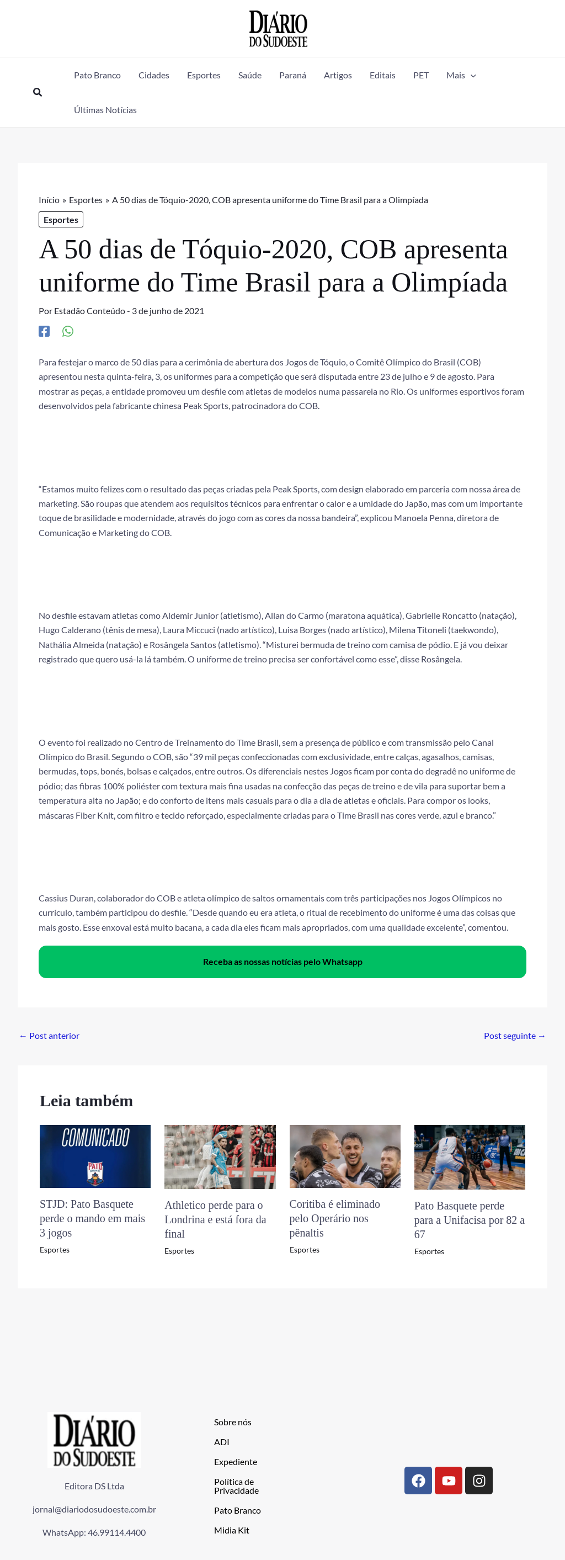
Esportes (61, 219)
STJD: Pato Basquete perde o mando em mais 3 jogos (92, 1218)
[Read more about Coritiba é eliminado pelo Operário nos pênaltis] (345, 1155)
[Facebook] (44, 331)
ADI (222, 1441)
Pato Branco (237, 1510)
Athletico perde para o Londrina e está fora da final (215, 1219)
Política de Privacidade (236, 1485)
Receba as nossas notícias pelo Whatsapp (283, 961)
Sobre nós (233, 1421)
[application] (470, 74)
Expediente (235, 1461)
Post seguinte (515, 1035)
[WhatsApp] (67, 331)
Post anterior (49, 1035)
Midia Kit (231, 1530)
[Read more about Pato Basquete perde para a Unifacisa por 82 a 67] (469, 1156)
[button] (38, 92)
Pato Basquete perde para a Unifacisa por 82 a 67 (469, 1220)
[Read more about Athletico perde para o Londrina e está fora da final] (219, 1155)
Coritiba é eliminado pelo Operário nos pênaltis (335, 1218)
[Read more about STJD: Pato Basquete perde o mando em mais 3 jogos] (95, 1155)
